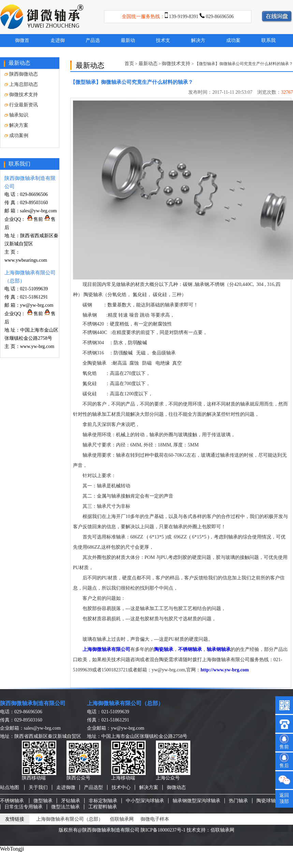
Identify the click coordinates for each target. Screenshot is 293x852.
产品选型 (93, 787)
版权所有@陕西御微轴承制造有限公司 (99, 830)
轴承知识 (16, 115)
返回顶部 (284, 798)
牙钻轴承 (70, 800)
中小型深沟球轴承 (145, 800)
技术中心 (121, 787)
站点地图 (9, 787)
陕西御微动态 (21, 74)
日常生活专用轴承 (23, 806)
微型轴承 (43, 800)
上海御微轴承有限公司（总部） (125, 703)
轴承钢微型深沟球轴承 (196, 800)
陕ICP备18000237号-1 (163, 830)
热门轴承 (238, 800)
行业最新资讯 (21, 104)
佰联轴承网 (122, 819)
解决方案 (16, 125)
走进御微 (65, 787)
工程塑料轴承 (102, 806)
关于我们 (38, 787)
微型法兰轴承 (65, 806)
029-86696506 (220, 16)
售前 (35, 219)
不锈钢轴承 (190, 649)
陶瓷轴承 (163, 649)
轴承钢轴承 (219, 649)
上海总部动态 (21, 84)
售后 (284, 765)
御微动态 (176, 787)
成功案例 (16, 135)
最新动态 (148, 63)
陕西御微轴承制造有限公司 (32, 703)
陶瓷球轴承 (268, 800)
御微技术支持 (21, 94)
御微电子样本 (155, 819)
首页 (129, 63)
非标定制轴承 (103, 800)
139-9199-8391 (183, 16)
